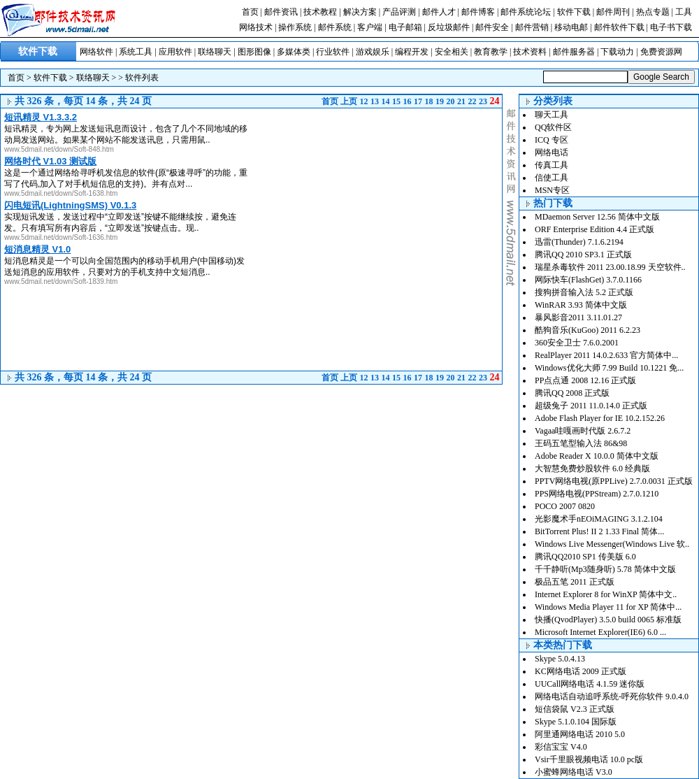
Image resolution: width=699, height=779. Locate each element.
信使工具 (551, 178)
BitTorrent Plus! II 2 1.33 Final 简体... (599, 531)
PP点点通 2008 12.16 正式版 (585, 380)
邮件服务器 (574, 52)
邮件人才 (439, 12)
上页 (348, 101)
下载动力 (617, 52)
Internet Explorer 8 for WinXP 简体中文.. (606, 594)
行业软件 (333, 52)
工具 (683, 12)
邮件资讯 (281, 12)
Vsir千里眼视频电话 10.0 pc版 (589, 759)
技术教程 (320, 12)
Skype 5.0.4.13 (560, 659)
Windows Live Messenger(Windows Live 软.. (612, 544)
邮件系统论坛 (525, 12)
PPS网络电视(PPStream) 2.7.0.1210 (596, 494)
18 (429, 101)
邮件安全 (492, 27)
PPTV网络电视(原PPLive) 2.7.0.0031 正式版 (614, 481)
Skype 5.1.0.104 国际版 (576, 722)
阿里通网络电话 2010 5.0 (580, 734)
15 (396, 101)
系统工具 (135, 52)
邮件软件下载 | (622, 27)
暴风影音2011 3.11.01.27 (578, 317)
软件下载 (574, 12)
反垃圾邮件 (449, 27)
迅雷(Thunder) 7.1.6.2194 (579, 242)
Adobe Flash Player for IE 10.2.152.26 (600, 418)
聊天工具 (551, 115)
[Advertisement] (385, 152)
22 (472, 101)
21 (461, 101)
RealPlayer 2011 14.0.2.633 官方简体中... (606, 355)
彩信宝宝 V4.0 (561, 747)
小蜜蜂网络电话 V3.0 (573, 772)
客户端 (369, 27)
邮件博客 (478, 12)
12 (364, 101)
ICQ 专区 (551, 140)
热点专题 (653, 12)
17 (418, 101)
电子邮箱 (405, 27)
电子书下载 (671, 27)
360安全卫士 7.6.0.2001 (577, 343)
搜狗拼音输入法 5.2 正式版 (584, 292)
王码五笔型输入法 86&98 (581, 443)
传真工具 (551, 165)
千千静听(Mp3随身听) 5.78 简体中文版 (605, 569)
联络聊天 (214, 52)
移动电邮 (571, 27)
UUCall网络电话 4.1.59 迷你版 (589, 684)
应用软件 (175, 52)
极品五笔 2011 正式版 (574, 582)
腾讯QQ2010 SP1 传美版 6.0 (585, 557)
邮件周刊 (613, 12)
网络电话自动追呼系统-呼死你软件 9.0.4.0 (612, 696)
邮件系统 (335, 27)
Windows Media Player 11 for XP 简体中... (608, 607)
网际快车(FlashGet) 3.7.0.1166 (588, 280)
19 (439, 101)
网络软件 (96, 52)
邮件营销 (532, 27)
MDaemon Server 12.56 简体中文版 (597, 217)
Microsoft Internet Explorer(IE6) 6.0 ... (600, 632)
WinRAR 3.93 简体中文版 (581, 305)
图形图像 (254, 52)
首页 (250, 12)
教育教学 (490, 52)
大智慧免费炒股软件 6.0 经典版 (592, 468)
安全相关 (451, 52)
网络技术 (256, 27)
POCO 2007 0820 (565, 506)
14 (386, 101)
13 (374, 101)
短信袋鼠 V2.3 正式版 (574, 709)
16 (407, 101)
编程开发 (411, 52)
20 (451, 101)
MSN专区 (552, 190)
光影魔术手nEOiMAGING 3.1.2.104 (599, 519)
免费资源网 (661, 52)
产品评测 (399, 12)
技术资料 (530, 52)
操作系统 (295, 27)
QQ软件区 (553, 127)
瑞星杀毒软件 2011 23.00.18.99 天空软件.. (610, 267)
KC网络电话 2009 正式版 (580, 671)
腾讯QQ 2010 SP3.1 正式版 (583, 254)
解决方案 (360, 12)
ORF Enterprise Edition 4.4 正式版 (594, 229)
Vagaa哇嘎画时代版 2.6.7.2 (582, 431)
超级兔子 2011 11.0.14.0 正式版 (591, 405)
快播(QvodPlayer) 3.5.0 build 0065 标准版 (608, 619)
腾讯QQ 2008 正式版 (572, 393)
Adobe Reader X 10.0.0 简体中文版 (596, 456)
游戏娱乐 (372, 52)
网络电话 (551, 152)
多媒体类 (293, 52)
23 (483, 101)
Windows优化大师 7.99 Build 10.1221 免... (609, 368)
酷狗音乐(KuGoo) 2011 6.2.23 (587, 330)
